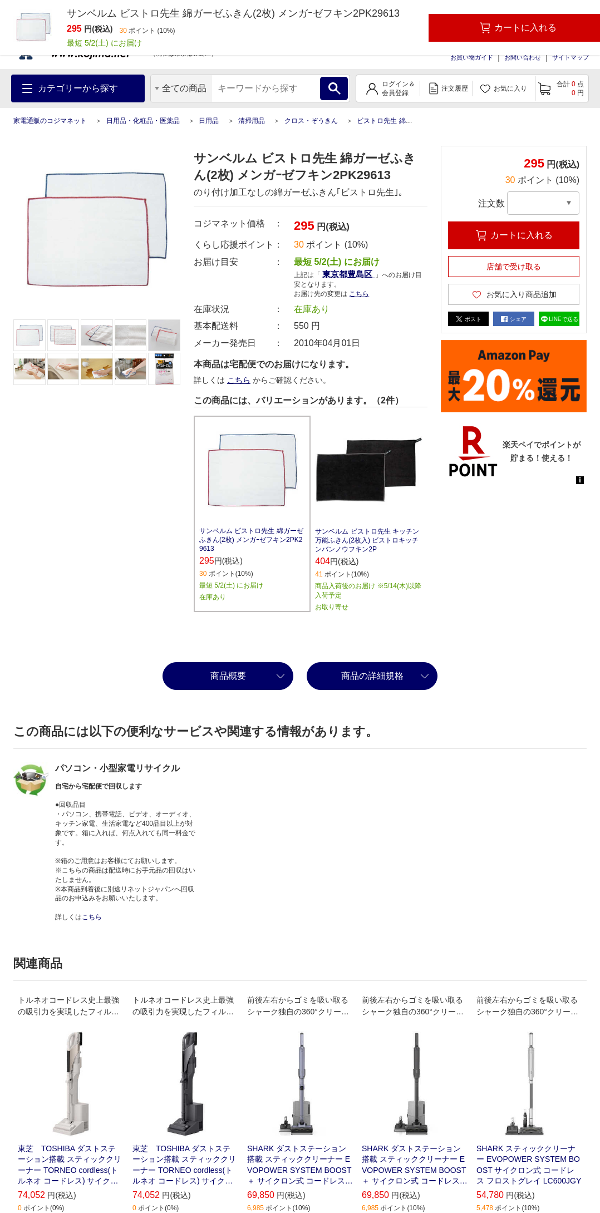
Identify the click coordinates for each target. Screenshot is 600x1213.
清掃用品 (251, 121)
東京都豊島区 (348, 274)
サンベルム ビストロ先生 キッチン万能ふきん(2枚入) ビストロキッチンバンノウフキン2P (367, 540)
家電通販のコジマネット (50, 121)
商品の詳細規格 (372, 676)
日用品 (209, 121)
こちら (359, 294)
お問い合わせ (522, 57)
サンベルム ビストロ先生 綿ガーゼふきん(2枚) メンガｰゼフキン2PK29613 (251, 540)
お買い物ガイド (471, 57)
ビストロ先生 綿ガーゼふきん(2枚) (408, 121)
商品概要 (228, 676)
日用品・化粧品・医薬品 (143, 121)
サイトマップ (570, 57)
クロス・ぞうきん (311, 121)
